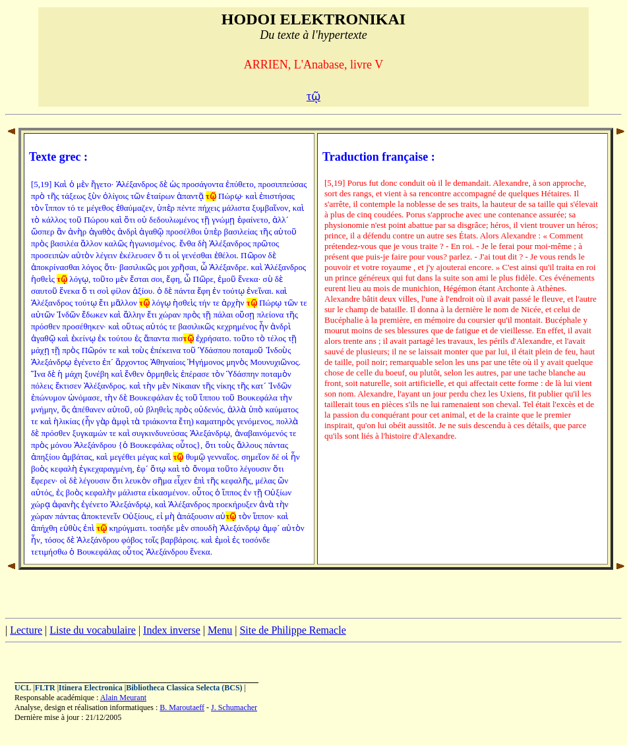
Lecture (26, 630)
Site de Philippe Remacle (292, 630)
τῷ (313, 96)
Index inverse (171, 630)
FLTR (45, 687)
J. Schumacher (234, 707)
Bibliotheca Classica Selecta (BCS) (184, 687)
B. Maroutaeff (182, 707)
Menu (220, 630)
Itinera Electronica (91, 687)
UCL (23, 687)
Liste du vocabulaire (92, 630)
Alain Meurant (123, 697)
